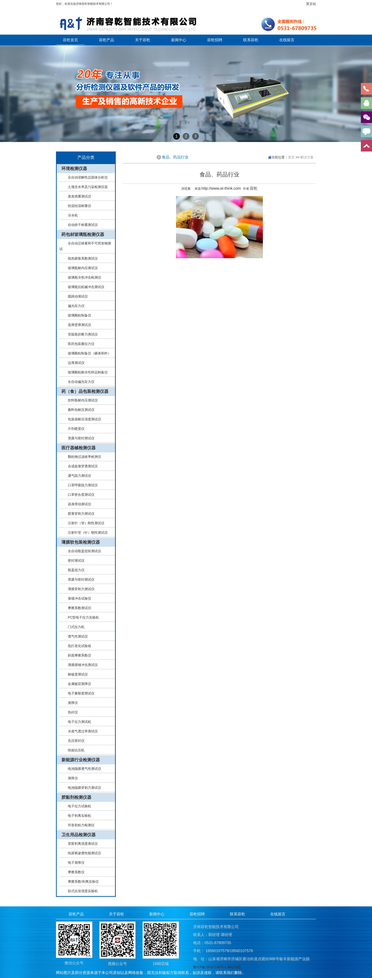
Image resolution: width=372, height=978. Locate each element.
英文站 (311, 4)
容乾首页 (70, 39)
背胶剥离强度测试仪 (81, 843)
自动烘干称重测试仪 (81, 225)
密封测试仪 (74, 560)
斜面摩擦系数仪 (77, 655)
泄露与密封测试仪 (79, 438)
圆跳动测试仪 (76, 296)
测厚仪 (71, 703)
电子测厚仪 (74, 862)
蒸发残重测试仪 (77, 196)
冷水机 (71, 215)
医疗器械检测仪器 (78, 447)
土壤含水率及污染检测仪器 (86, 187)
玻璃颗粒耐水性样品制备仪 (86, 372)
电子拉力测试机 (77, 722)
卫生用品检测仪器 (78, 834)
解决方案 (307, 157)
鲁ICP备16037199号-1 (209, 967)
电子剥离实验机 (77, 815)
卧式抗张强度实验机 (81, 891)
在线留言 (286, 39)
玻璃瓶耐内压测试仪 (81, 268)
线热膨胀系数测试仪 (81, 258)
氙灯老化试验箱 (77, 646)
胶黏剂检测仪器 (76, 797)
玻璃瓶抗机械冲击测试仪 (84, 287)
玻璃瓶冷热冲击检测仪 (82, 277)
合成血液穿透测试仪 (81, 466)
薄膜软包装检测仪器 (80, 542)
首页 (291, 157)
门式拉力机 (74, 627)
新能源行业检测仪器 (80, 760)
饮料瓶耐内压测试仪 (81, 400)
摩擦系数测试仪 (77, 608)
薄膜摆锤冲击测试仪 (81, 665)
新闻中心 (178, 39)
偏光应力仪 (74, 306)
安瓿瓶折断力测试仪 (81, 334)
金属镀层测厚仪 (77, 684)
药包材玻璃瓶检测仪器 (82, 234)
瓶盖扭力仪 (74, 570)
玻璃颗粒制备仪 (77, 315)
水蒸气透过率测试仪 (81, 731)
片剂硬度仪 (74, 429)
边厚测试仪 (74, 363)
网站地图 (234, 967)
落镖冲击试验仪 (77, 598)
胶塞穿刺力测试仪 (79, 513)
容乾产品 (106, 39)
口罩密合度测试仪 (79, 494)
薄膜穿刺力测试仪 (79, 589)
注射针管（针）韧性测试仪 (86, 532)
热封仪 (71, 712)
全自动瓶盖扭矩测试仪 (82, 551)
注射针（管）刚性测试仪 (84, 523)
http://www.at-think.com (221, 188)
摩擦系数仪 (74, 872)
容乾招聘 (214, 39)
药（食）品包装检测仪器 (84, 391)
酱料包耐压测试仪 (79, 410)
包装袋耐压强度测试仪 (82, 419)
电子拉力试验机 (77, 806)
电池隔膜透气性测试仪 (82, 769)
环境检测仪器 (74, 168)
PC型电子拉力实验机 (81, 617)
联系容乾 (250, 39)
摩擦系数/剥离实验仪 (81, 881)
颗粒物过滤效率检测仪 (82, 457)
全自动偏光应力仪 (79, 382)
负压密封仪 (74, 741)
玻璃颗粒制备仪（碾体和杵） (87, 353)
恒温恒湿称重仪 (77, 206)
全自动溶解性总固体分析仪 (86, 177)
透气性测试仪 (76, 636)
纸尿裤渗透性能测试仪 (82, 853)
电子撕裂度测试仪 (79, 693)
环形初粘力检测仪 (79, 825)
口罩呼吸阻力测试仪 (81, 485)
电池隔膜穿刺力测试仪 (82, 788)
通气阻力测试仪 (77, 476)
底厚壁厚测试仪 (77, 325)
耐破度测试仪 (76, 674)
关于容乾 (142, 39)
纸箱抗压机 (74, 750)
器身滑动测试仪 (77, 504)
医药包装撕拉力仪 (79, 344)
